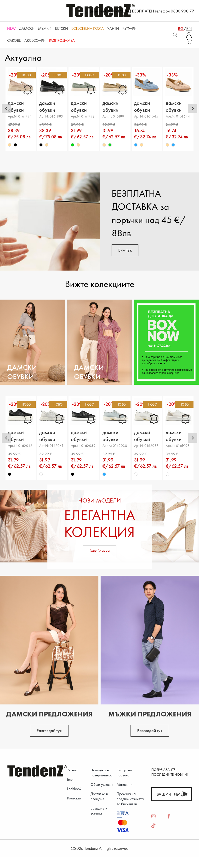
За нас (72, 770)
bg (181, 28)
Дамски (26, 28)
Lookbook (74, 788)
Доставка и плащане (99, 796)
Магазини (124, 784)
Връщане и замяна (99, 811)
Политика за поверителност (102, 773)
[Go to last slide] (6, 108)
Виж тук (125, 250)
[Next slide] (192, 108)
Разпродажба (62, 40)
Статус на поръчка (124, 773)
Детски (61, 28)
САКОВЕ (14, 40)
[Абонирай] (185, 794)
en (189, 28)
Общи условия (102, 784)
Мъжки (44, 28)
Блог (70, 779)
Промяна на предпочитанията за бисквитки (130, 798)
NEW (11, 28)
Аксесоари (34, 40)
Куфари (129, 28)
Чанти (113, 28)
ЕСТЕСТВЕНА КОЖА (87, 28)
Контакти (74, 798)
